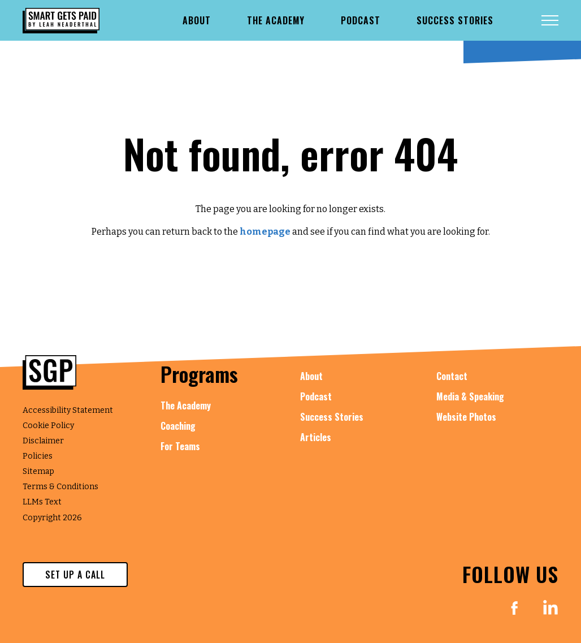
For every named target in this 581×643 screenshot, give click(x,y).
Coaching (178, 426)
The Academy (186, 405)
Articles (315, 437)
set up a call (75, 574)
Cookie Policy (48, 425)
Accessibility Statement (68, 410)
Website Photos (466, 417)
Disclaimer (43, 441)
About (311, 376)
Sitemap (38, 471)
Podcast (316, 396)
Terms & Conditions (60, 486)
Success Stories (331, 417)
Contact (451, 376)
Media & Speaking (470, 396)
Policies (38, 456)
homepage (265, 231)
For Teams (180, 446)
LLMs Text (42, 502)
